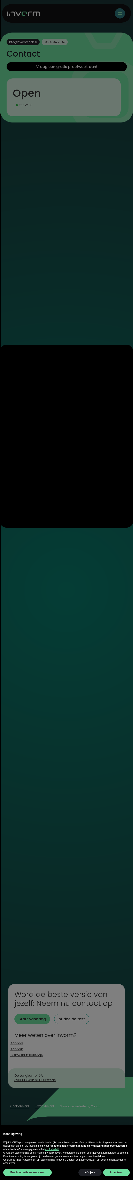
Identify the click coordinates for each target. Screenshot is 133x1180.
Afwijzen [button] (90, 1172)
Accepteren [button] (116, 1172)
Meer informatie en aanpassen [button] (27, 1172)
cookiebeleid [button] (52, 1149)
